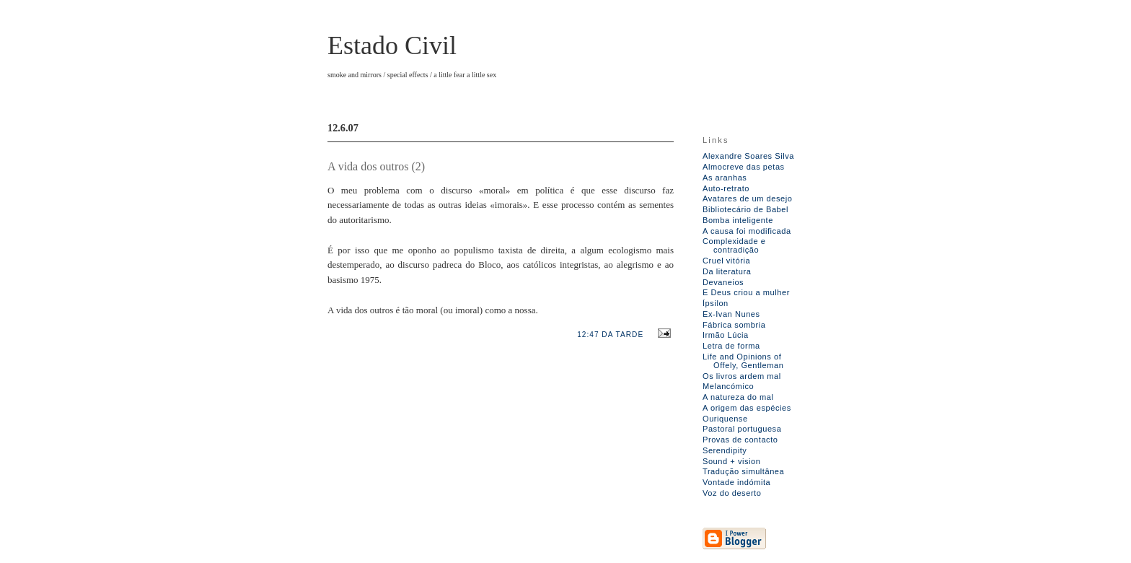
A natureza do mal (738, 397)
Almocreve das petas (744, 166)
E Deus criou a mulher (746, 292)
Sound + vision (732, 461)
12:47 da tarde (610, 335)
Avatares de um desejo (747, 198)
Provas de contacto (740, 439)
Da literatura (727, 271)
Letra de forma (731, 345)
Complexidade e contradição (734, 245)
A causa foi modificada (747, 231)
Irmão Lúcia (726, 335)
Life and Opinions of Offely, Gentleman (743, 361)
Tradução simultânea (743, 471)
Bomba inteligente (738, 220)
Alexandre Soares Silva (748, 156)
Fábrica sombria (734, 324)
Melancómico (728, 386)
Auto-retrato (726, 188)
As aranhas (725, 177)
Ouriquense (725, 418)
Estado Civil (392, 45)
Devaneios (723, 282)
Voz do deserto (732, 493)
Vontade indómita (736, 482)
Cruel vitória (726, 260)
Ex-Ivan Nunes (731, 314)
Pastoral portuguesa (742, 428)
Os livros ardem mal (742, 376)
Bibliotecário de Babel (745, 209)
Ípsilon (716, 303)
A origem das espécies (747, 407)
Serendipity (725, 450)
